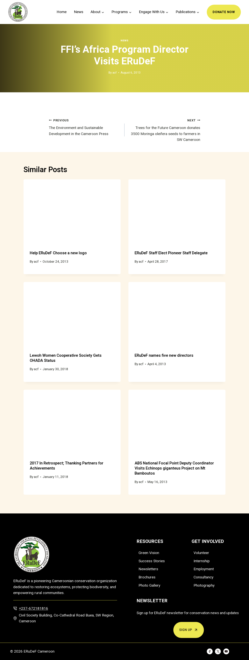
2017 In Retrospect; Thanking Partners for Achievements (66, 465)
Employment (204, 569)
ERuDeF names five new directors (164, 355)
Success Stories (152, 561)
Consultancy (203, 577)
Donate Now (224, 12)
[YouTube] (226, 651)
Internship (202, 561)
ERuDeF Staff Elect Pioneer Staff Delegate (171, 253)
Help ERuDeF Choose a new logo (58, 253)
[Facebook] (210, 651)
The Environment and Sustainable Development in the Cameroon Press (85, 126)
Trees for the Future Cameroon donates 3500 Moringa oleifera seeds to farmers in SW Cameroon (164, 129)
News (78, 12)
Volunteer (201, 553)
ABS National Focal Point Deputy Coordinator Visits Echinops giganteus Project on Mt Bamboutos (174, 468)
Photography (204, 585)
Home (62, 12)
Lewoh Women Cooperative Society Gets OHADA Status (66, 358)
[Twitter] (218, 651)
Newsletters (148, 569)
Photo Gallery (149, 585)
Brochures (147, 577)
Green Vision (149, 553)
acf (114, 72)
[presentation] (72, 211)
